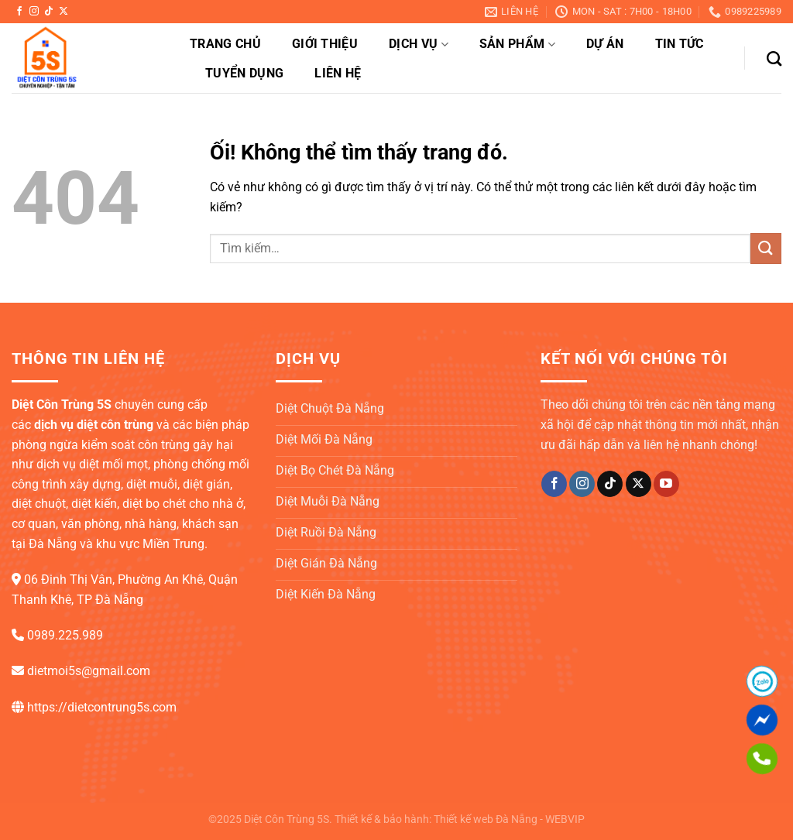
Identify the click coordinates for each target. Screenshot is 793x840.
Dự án (605, 43)
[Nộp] (765, 248)
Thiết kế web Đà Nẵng (485, 819)
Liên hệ (337, 73)
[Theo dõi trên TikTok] (48, 11)
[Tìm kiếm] (774, 58)
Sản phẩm (517, 44)
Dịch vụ (418, 44)
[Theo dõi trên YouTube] (666, 484)
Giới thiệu (325, 43)
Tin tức (679, 43)
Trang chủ (225, 43)
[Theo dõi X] (63, 11)
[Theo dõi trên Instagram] (34, 11)
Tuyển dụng (244, 73)
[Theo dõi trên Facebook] (19, 11)
